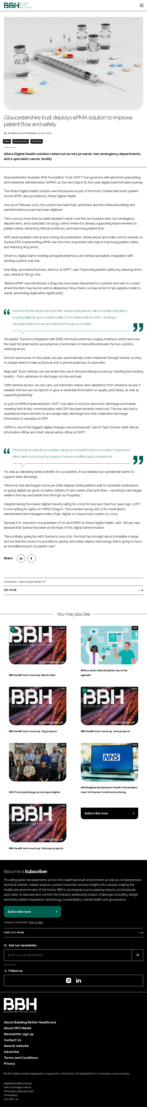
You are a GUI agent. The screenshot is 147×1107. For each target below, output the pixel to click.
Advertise (11, 1052)
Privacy (9, 1063)
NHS (135, 628)
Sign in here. (36, 922)
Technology (36, 141)
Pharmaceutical (21, 141)
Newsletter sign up (19, 1034)
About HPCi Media (17, 1028)
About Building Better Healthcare (30, 1022)
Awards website (16, 1046)
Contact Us (12, 1040)
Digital (7, 141)
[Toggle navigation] (142, 5)
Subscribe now (96, 813)
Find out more (14, 932)
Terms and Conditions (21, 1058)
